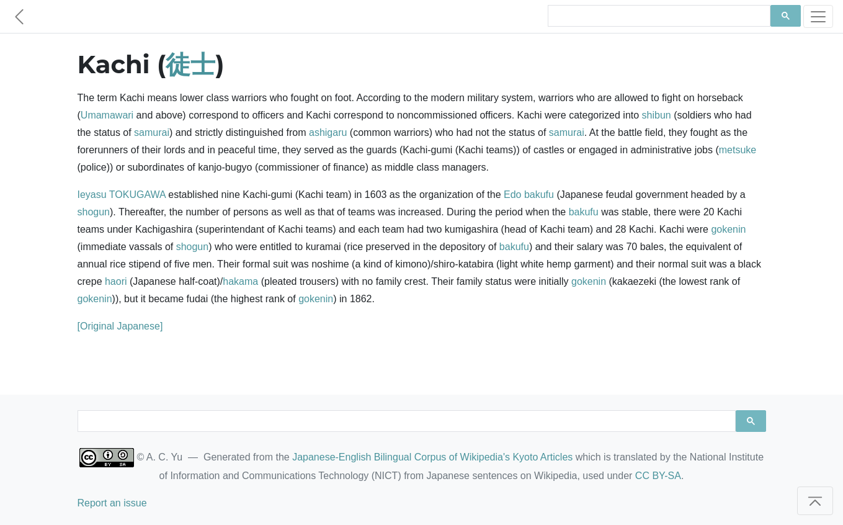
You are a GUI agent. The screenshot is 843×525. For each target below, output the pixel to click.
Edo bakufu (529, 194)
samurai (151, 132)
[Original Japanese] (120, 326)
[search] (658, 16)
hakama (240, 281)
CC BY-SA (658, 475)
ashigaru (328, 132)
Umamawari (107, 115)
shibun (656, 115)
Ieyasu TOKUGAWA (122, 194)
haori (116, 281)
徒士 (190, 64)
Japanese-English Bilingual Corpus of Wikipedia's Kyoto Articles (432, 457)
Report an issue (112, 503)
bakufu (584, 212)
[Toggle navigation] (818, 16)
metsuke (737, 150)
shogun (94, 212)
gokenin (728, 229)
